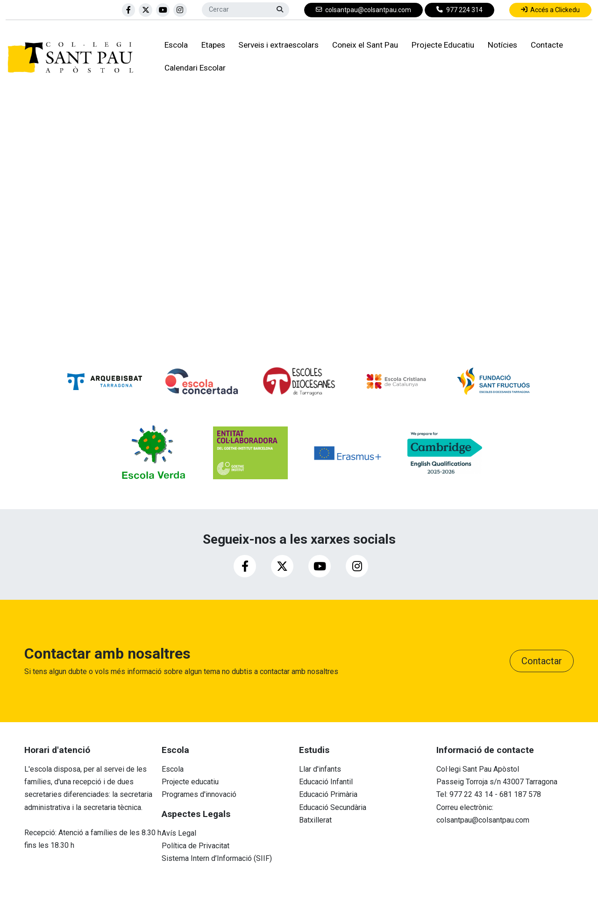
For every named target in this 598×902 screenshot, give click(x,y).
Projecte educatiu (190, 781)
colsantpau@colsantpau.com (482, 820)
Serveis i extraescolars (277, 45)
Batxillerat (315, 820)
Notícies (500, 45)
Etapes (211, 45)
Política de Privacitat (195, 845)
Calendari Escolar (193, 68)
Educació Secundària (332, 807)
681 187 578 (520, 794)
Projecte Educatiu (441, 45)
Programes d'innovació (199, 794)
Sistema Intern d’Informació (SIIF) (217, 858)
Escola (174, 45)
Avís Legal (179, 833)
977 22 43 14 (471, 794)
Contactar (541, 661)
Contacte (545, 45)
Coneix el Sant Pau (363, 45)
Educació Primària (328, 794)
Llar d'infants (320, 769)
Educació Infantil (326, 781)
